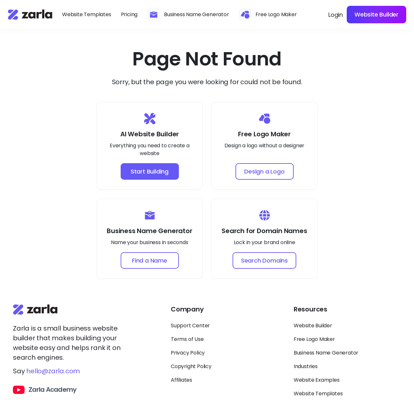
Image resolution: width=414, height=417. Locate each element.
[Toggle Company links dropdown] (224, 312)
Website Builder (376, 14)
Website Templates (86, 14)
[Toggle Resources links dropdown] (347, 312)
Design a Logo (264, 171)
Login (335, 15)
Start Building (150, 171)
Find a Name (149, 260)
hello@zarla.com (53, 371)
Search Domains (264, 260)
